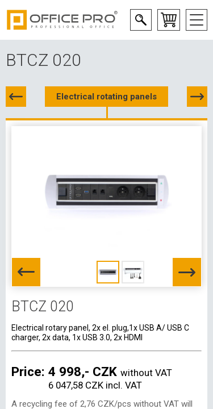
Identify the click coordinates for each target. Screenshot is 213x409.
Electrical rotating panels (106, 96)
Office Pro (62, 20)
